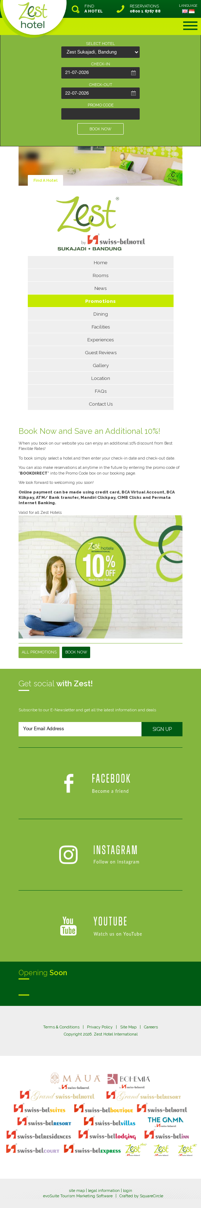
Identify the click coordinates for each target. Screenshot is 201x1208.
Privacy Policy (100, 1027)
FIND (93, 9)
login (127, 1190)
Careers (151, 1027)
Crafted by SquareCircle (141, 1196)
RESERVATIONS (145, 9)
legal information (104, 1190)
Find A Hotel (45, 180)
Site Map (128, 1027)
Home (100, 262)
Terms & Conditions (61, 1027)
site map (77, 1190)
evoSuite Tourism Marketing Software (78, 1196)
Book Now (76, 652)
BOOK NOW (100, 129)
